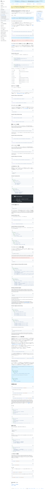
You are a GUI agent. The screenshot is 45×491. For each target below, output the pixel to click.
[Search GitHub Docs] (40, 4)
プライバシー (18, 488)
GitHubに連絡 (29, 488)
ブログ (39, 488)
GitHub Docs (3, 1)
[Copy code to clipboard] (33, 30)
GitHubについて (42, 488)
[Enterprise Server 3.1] (29, 3)
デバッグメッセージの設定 (39, 14)
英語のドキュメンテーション (19, 1)
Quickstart (2, 5)
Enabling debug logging (26, 302)
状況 (23, 488)
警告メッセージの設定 (38, 15)
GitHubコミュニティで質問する (14, 484)
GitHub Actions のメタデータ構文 (20, 93)
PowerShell (15, 15)
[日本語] (33, 3)
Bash (12, 15)
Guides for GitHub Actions (3, 40)
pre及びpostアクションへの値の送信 (40, 19)
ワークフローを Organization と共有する (5, 19)
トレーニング (37, 488)
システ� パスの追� (38, 21)
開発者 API (34, 488)
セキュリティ (21, 488)
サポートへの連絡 (13, 485)
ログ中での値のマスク (38, 17)
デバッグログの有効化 (25, 108)
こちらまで (35, 1)
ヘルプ (25, 488)
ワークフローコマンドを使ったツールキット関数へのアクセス (39, 13)
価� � (32, 488)
